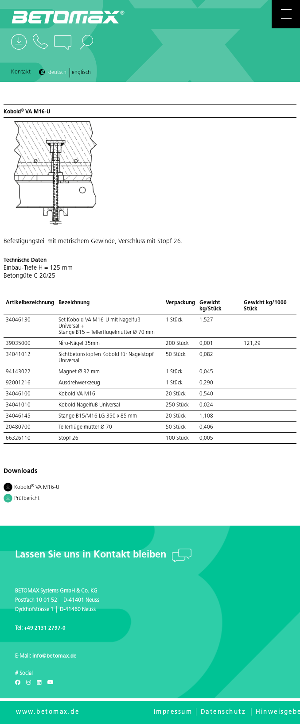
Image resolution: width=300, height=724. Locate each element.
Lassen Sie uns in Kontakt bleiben (92, 555)
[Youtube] (50, 682)
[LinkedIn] (39, 682)
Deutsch (57, 72)
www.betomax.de (47, 712)
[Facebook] (17, 682)
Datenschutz (223, 712)
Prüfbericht (21, 499)
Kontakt (21, 72)
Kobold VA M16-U (31, 488)
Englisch (81, 72)
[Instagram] (28, 682)
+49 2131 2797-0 (45, 628)
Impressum (173, 712)
